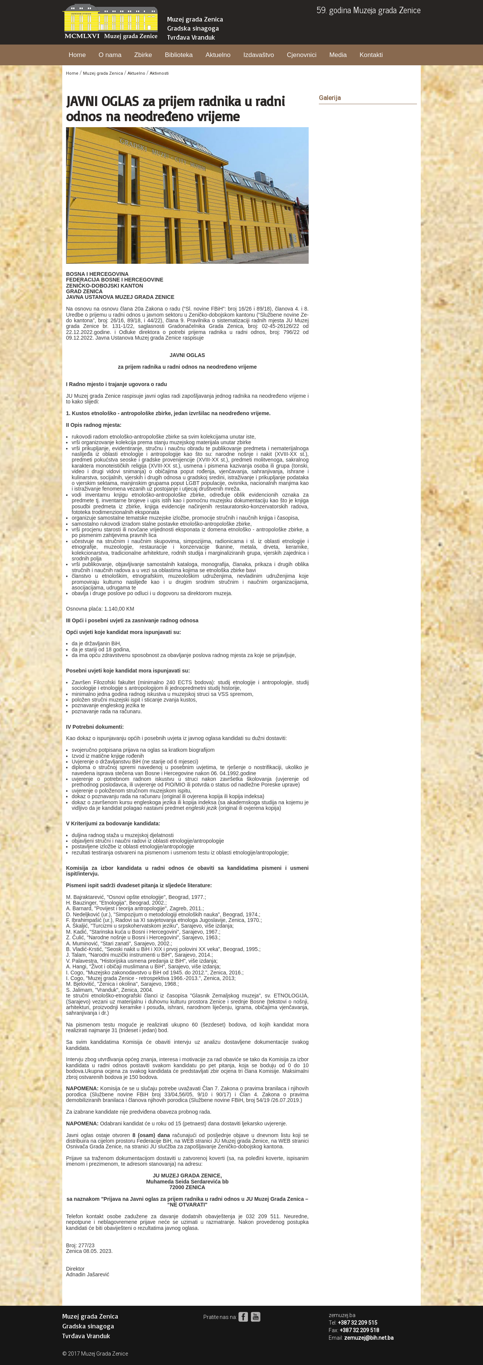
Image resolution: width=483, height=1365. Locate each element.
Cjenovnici (301, 54)
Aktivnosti (159, 73)
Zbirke (143, 54)
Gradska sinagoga (193, 28)
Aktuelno (218, 54)
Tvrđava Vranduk (191, 37)
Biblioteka (179, 54)
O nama (109, 54)
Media (338, 54)
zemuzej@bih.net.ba (369, 1338)
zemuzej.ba (342, 1315)
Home (77, 54)
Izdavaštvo (258, 54)
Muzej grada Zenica (195, 19)
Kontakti (371, 54)
